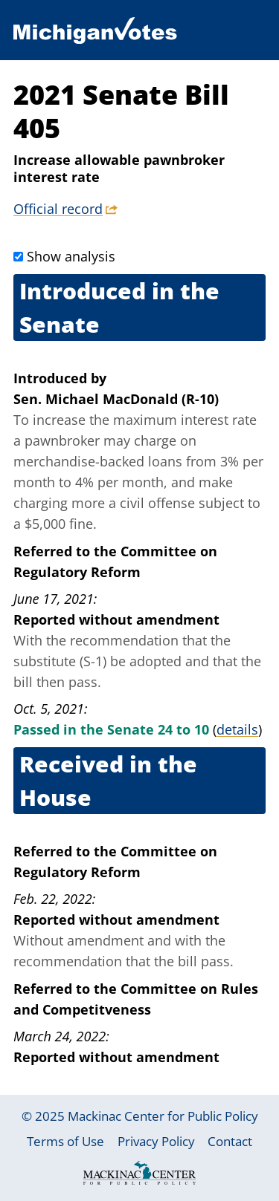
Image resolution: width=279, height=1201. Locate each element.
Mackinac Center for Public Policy (163, 1115)
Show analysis (71, 256)
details (237, 729)
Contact (230, 1141)
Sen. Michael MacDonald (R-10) (116, 399)
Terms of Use (65, 1141)
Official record (58, 209)
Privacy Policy (156, 1141)
